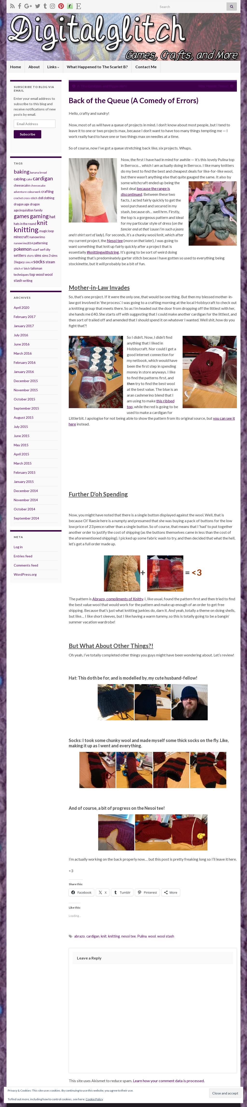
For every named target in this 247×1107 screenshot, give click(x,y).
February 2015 (24, 472)
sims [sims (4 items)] (37, 255)
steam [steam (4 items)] (50, 262)
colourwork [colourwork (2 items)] (34, 191)
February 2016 (24, 362)
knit (104, 936)
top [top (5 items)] (32, 274)
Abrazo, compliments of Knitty (117, 598)
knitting (114, 936)
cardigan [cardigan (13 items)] (43, 178)
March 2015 (23, 463)
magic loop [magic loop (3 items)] (46, 231)
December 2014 (26, 491)
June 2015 (21, 436)
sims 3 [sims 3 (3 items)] (46, 255)
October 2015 (24, 399)
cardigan (92, 936)
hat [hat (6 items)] (52, 216)
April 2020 (21, 307)
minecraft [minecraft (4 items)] (21, 237)
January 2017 (24, 326)
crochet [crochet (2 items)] (18, 198)
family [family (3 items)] (38, 210)
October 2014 (24, 509)
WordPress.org (25, 574)
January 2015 (24, 481)
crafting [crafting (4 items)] (47, 191)
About (34, 66)
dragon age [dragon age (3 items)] (21, 204)
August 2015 (24, 417)
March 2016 (23, 353)
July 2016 (21, 335)
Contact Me (146, 66)
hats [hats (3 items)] (17, 224)
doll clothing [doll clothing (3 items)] (46, 198)
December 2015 (26, 381)
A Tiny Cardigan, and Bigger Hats (102, 86)
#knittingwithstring (103, 252)
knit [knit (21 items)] (42, 222)
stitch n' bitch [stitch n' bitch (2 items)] (22, 268)
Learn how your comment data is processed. (169, 1080)
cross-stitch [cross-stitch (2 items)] (30, 198)
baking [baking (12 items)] (21, 172)
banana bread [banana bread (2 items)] (38, 172)
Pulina (142, 936)
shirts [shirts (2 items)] (30, 255)
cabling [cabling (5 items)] (20, 178)
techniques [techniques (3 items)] (21, 275)
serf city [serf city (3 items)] (45, 249)
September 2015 (26, 408)
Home (15, 66)
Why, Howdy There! (213, 86)
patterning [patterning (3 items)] (41, 243)
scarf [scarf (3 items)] (35, 249)
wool (152, 936)
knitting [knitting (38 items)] (26, 229)
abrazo (79, 936)
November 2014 (26, 500)
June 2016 (21, 344)
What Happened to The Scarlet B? (97, 66)
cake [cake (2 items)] (29, 179)
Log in (18, 547)
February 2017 (24, 317)
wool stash (165, 936)
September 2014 (26, 518)
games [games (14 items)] (21, 216)
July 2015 (21, 427)
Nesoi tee (115, 240)
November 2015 (26, 390)
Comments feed (26, 565)
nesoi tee (128, 936)
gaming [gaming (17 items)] (39, 216)
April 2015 (21, 454)
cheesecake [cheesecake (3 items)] (22, 185)
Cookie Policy (94, 1099)
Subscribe (27, 134)
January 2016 (24, 372)
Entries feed (23, 556)
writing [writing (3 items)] (27, 281)
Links (53, 66)
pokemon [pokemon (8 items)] (23, 249)
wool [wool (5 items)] (40, 274)
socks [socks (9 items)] (39, 261)
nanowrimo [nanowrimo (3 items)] (37, 237)
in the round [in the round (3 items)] (28, 224)
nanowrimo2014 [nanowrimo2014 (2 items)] (23, 243)
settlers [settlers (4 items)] (20, 255)
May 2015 (21, 445)
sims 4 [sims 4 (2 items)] (29, 262)
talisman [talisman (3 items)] (36, 268)
